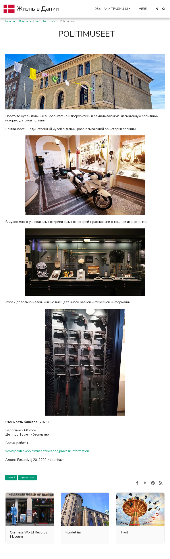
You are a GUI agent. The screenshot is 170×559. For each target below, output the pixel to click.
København (28, 477)
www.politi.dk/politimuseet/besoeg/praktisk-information (47, 451)
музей (11, 477)
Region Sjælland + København (37, 21)
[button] (113, 9)
